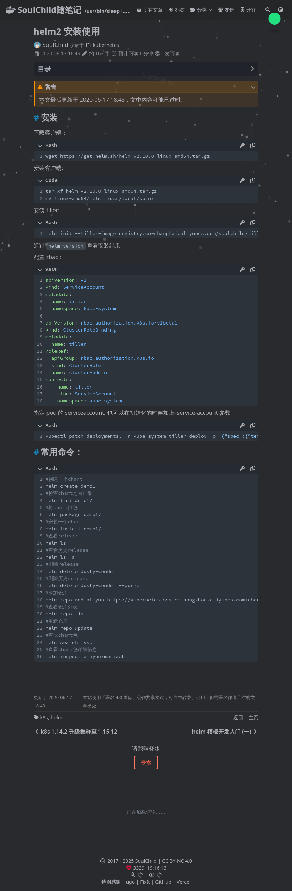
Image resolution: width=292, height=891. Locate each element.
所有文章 (150, 9)
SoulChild (51, 45)
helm (57, 717)
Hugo (128, 881)
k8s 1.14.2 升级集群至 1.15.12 (75, 731)
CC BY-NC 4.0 (177, 860)
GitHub (163, 881)
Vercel (184, 881)
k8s (44, 717)
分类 (198, 9)
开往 (248, 9)
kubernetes (102, 45)
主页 (253, 717)
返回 (238, 717)
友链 (226, 9)
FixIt (145, 881)
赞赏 (146, 763)
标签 (176, 9)
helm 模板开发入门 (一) (225, 731)
